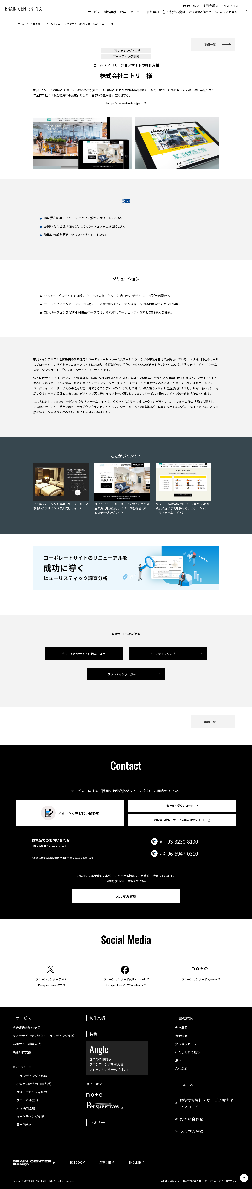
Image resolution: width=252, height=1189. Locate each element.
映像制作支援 (22, 1052)
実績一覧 (210, 44)
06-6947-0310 (182, 853)
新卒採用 (105, 1162)
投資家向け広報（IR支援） (34, 1083)
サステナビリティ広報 (31, 1092)
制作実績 (35, 23)
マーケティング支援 (163, 654)
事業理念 (181, 1035)
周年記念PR (24, 1124)
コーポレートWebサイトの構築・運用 (80, 654)
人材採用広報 (25, 1108)
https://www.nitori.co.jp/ (123, 103)
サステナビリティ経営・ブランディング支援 (43, 1035)
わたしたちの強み (187, 1052)
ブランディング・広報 (121, 674)
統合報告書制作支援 (26, 1027)
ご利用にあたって (170, 1180)
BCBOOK (76, 1162)
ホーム (21, 23)
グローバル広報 (27, 1100)
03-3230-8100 (182, 841)
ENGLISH (135, 1162)
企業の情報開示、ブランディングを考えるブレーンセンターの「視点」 (117, 1057)
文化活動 (181, 1068)
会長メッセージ (186, 1043)
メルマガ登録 (126, 896)
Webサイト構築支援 (27, 1043)
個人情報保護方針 (192, 1180)
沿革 (178, 1060)
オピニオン (94, 1083)
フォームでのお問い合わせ (70, 813)
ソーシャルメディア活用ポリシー (222, 1180)
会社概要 (181, 1027)
